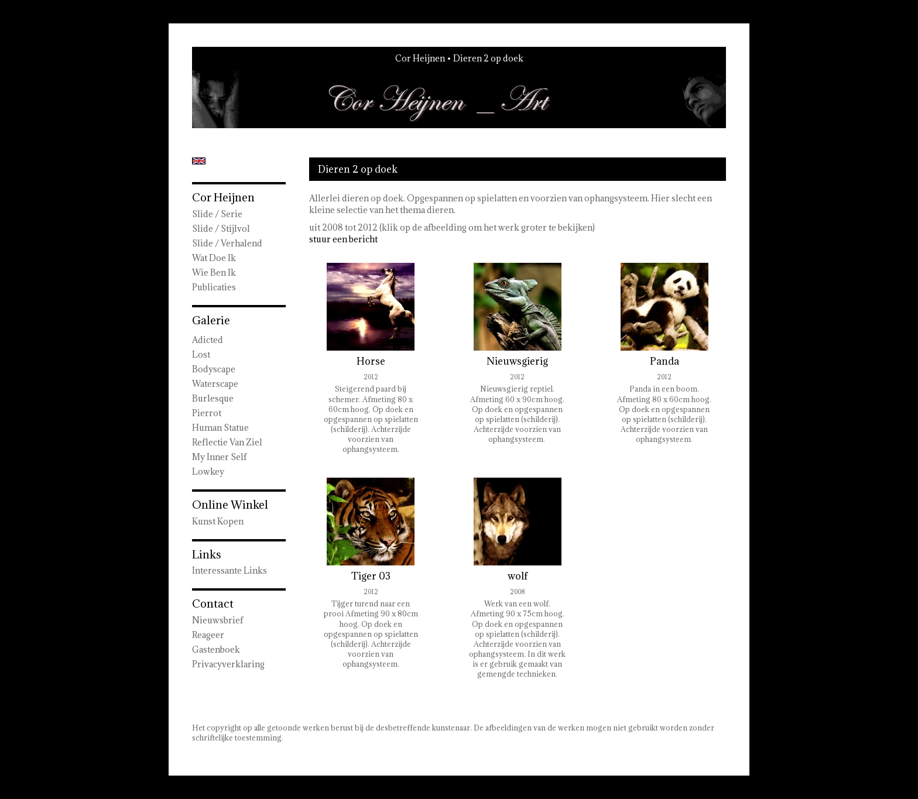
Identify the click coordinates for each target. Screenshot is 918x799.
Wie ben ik (214, 272)
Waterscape (215, 383)
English (198, 160)
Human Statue (220, 427)
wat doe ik (214, 257)
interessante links (229, 570)
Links (206, 554)
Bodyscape (213, 369)
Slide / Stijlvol (221, 228)
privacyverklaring (228, 664)
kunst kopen (218, 521)
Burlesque (213, 398)
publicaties (214, 287)
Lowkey (208, 471)
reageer (208, 634)
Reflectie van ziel (227, 442)
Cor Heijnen (420, 58)
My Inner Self (219, 456)
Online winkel (230, 505)
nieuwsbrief (218, 620)
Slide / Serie (217, 214)
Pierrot (206, 413)
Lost (201, 354)
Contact (213, 603)
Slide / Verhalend (227, 243)
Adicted (207, 339)
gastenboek (216, 649)
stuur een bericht (343, 239)
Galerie (211, 320)
